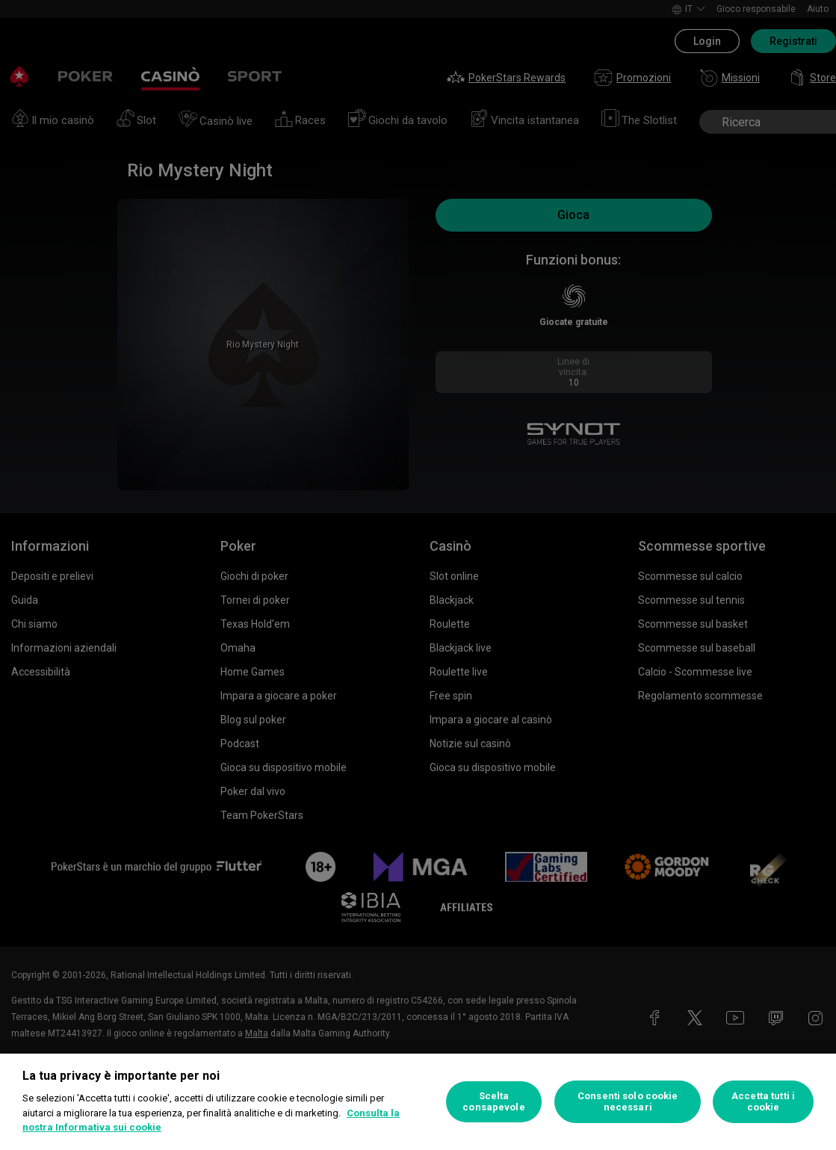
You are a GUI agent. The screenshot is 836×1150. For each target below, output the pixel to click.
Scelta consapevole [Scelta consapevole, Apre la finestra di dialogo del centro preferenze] (493, 1101)
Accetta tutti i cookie (763, 1101)
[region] (418, 1102)
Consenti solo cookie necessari (628, 1101)
